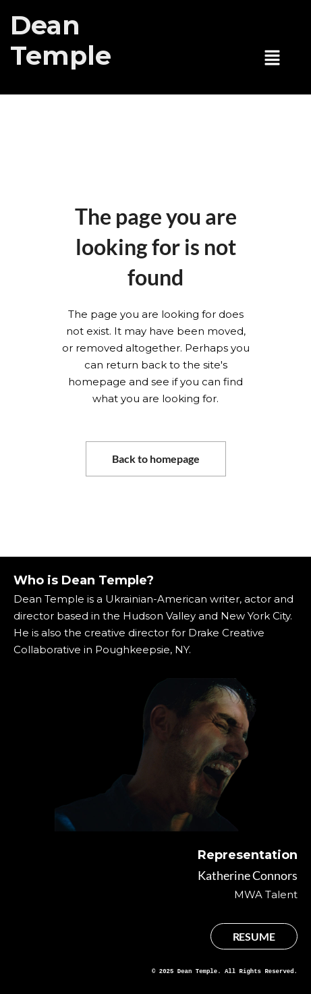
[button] (272, 59)
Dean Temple (60, 40)
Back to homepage (156, 458)
